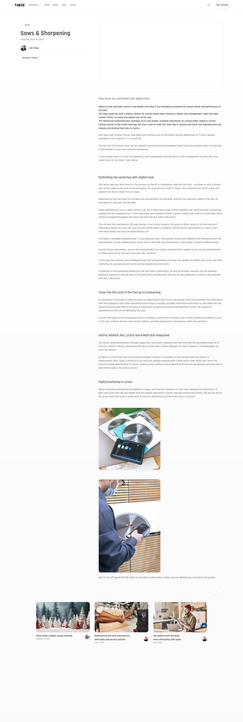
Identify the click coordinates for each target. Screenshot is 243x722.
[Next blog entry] (220, 592)
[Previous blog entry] (214, 592)
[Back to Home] (20, 5)
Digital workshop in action (115, 382)
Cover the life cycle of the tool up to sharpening (129, 292)
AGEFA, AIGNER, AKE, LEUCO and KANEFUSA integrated (134, 335)
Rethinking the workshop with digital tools (126, 177)
